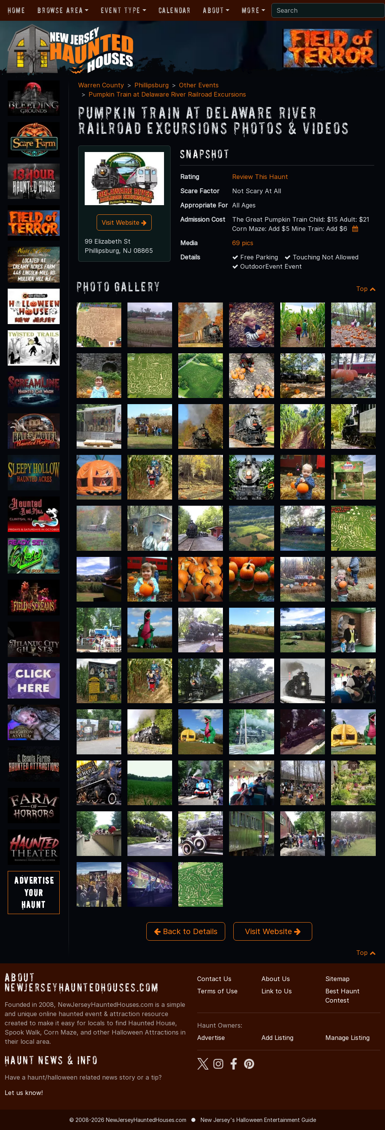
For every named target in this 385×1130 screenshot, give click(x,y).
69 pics (242, 243)
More (250, 10)
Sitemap (337, 979)
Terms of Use (217, 991)
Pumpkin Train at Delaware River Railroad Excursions (167, 94)
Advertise (211, 1037)
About (213, 10)
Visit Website (124, 222)
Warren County (101, 85)
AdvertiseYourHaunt (34, 892)
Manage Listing (347, 1037)
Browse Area (60, 10)
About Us (275, 979)
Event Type (121, 10)
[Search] (328, 10)
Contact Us (214, 979)
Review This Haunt (260, 177)
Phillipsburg (151, 85)
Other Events (199, 85)
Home (16, 10)
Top (366, 289)
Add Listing (277, 1037)
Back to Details (186, 931)
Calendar (175, 10)
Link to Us (276, 991)
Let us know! (24, 1093)
